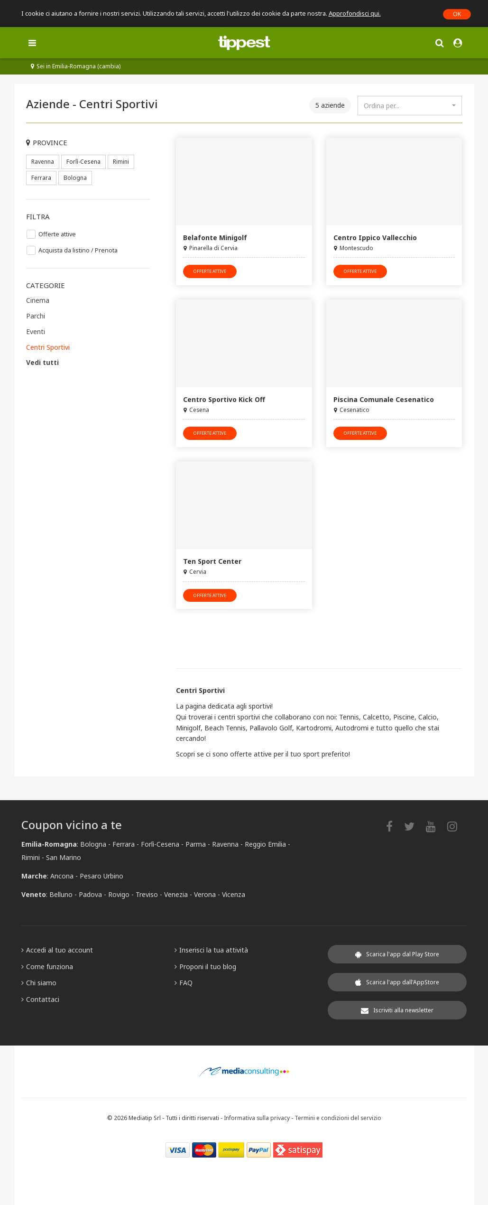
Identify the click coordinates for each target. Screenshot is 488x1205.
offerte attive (209, 271)
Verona (205, 894)
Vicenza (233, 894)
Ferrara (41, 178)
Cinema (37, 300)
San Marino (63, 857)
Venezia (176, 894)
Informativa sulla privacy (257, 1117)
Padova (90, 894)
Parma (195, 844)
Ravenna (42, 162)
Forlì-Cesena (83, 162)
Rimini (121, 162)
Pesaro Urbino (101, 875)
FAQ (184, 982)
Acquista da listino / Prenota (78, 250)
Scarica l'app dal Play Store (397, 954)
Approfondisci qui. (355, 13)
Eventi (35, 331)
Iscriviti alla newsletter (397, 1010)
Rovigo (118, 894)
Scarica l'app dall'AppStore (397, 982)
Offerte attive (57, 234)
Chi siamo (38, 982)
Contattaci (40, 999)
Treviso (147, 894)
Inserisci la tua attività (211, 949)
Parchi (35, 315)
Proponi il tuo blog (205, 966)
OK (457, 14)
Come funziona (47, 966)
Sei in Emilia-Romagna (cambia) (75, 66)
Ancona (62, 875)
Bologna (75, 178)
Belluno (61, 894)
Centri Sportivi (48, 347)
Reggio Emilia (265, 844)
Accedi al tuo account (57, 949)
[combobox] (410, 105)
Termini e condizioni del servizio (338, 1117)
